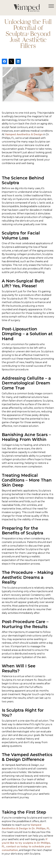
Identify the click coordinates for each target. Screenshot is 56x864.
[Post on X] (11, 61)
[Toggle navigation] (51, 6)
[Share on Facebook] (4, 61)
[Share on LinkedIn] (18, 61)
